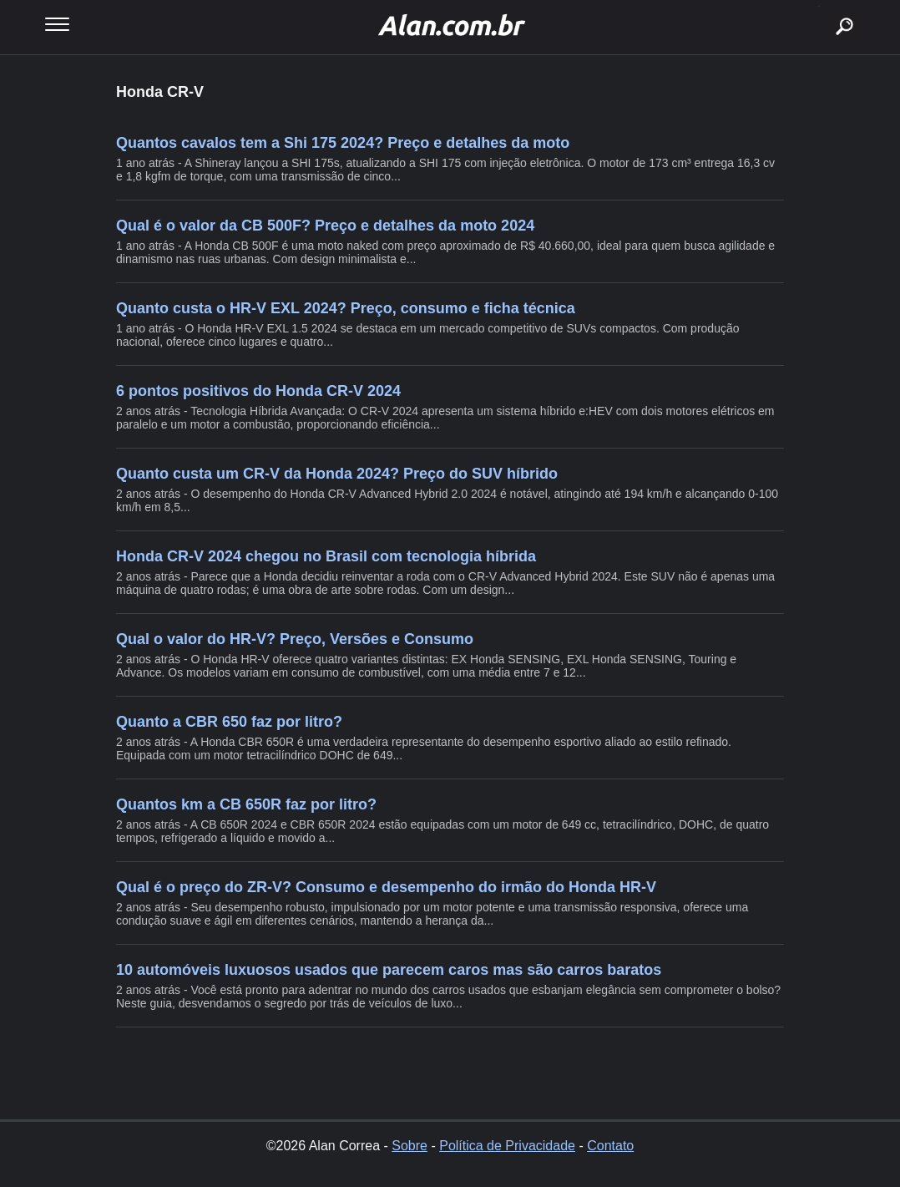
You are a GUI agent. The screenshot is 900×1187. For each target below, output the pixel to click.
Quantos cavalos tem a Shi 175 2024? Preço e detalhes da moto (342, 142)
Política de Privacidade (507, 1146)
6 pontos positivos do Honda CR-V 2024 (258, 391)
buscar (818, 6)
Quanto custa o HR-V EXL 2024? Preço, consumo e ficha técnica (345, 308)
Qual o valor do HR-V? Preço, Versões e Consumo (294, 639)
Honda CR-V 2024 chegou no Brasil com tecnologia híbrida (326, 556)
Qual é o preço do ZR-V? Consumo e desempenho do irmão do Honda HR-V (386, 887)
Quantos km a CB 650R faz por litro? (246, 804)
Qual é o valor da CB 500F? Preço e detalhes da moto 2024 (325, 225)
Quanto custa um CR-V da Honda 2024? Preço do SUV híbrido (337, 473)
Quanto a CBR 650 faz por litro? (229, 721)
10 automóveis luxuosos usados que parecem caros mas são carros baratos (388, 969)
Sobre (409, 1146)
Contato (610, 1146)
